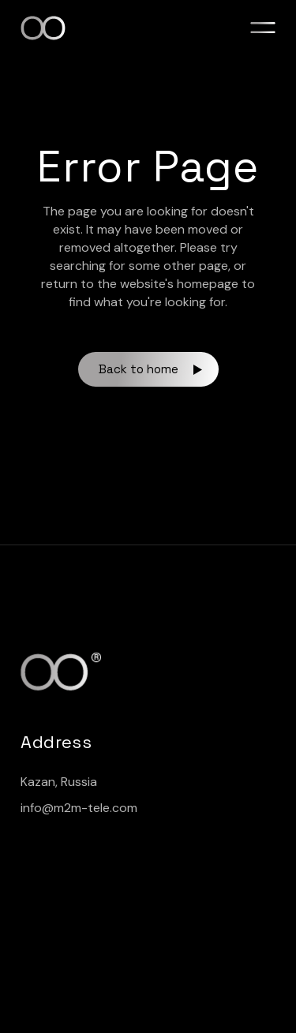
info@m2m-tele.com (79, 807)
